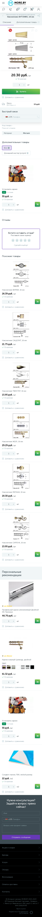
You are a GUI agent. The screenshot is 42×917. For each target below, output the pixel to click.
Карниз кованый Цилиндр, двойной (16, 660)
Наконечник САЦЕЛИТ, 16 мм (14, 340)
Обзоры (21, 870)
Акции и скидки (21, 848)
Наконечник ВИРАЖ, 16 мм (13, 290)
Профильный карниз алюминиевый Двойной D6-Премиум (20, 611)
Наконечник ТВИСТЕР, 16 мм (14, 391)
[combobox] (7, 117)
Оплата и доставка (21, 884)
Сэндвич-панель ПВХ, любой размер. (17, 775)
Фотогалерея (21, 877)
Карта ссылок (21, 909)
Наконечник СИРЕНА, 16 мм (14, 543)
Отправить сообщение (21, 837)
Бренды (21, 855)
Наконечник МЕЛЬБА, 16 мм (13, 492)
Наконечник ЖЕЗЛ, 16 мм (12, 441)
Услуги (21, 862)
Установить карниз (9, 189)
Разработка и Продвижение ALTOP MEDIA (21, 912)
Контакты (21, 892)
